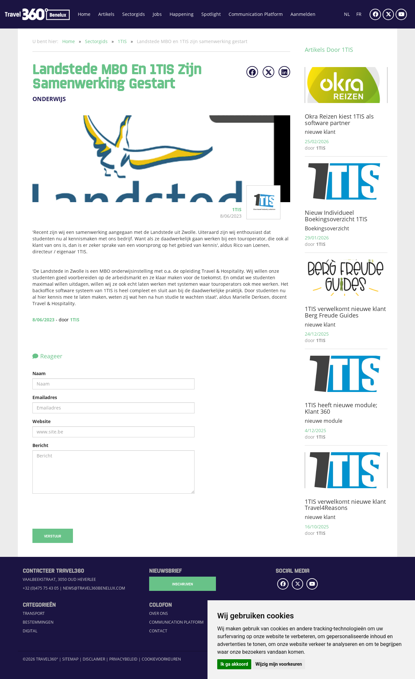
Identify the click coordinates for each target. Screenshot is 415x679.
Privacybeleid (123, 659)
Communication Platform (256, 14)
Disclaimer (94, 659)
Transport (34, 613)
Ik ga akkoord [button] (234, 664)
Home (84, 14)
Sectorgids (133, 14)
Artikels (106, 14)
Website (41, 421)
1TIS (123, 41)
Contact (158, 631)
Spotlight (211, 14)
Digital (30, 631)
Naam (39, 373)
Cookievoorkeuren (161, 659)
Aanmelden (302, 14)
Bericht (40, 445)
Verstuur (52, 536)
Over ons (158, 613)
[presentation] (81, 511)
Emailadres (44, 397)
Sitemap (70, 659)
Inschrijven (181, 583)
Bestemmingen (38, 622)
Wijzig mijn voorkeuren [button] (278, 664)
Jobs (157, 14)
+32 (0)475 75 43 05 (41, 588)
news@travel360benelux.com (94, 588)
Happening (182, 14)
